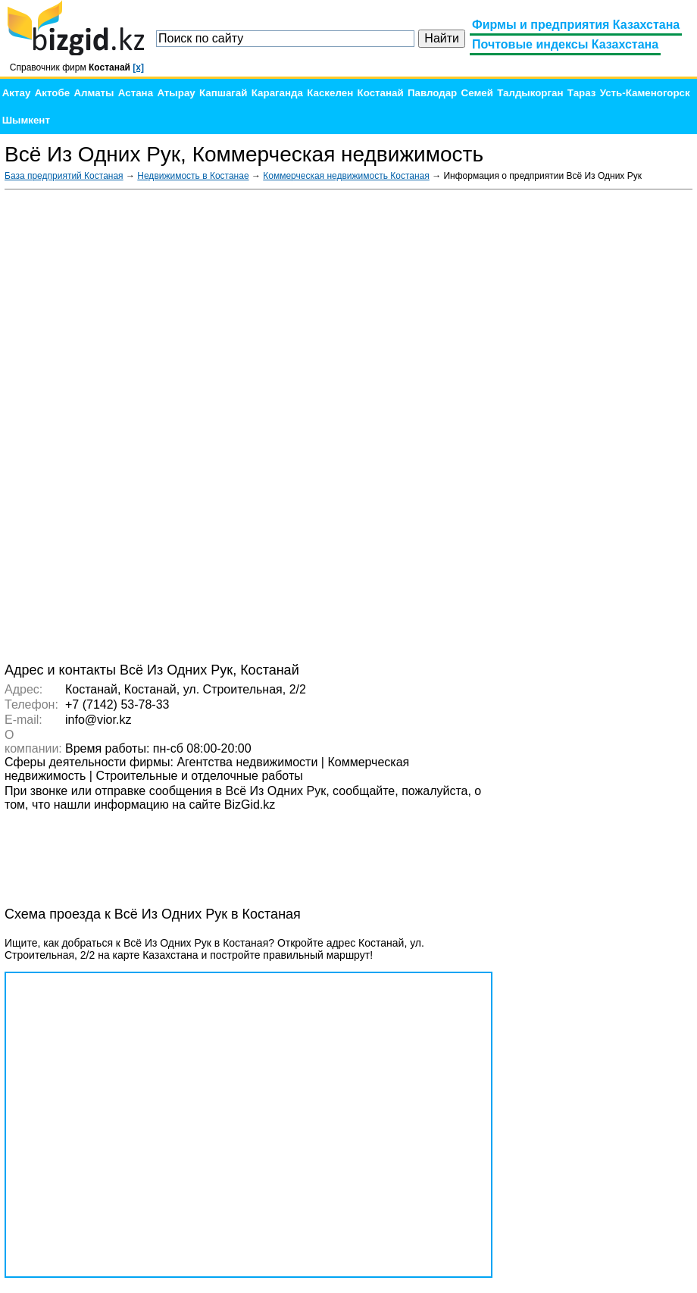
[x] (138, 67)
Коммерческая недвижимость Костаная (346, 176)
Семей (477, 93)
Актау (16, 93)
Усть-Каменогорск (645, 93)
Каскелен (330, 93)
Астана (135, 93)
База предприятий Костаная (64, 176)
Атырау (176, 93)
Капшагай (223, 93)
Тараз (581, 93)
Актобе (52, 93)
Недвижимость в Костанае (192, 176)
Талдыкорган (530, 93)
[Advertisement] (578, 424)
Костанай (381, 93)
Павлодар (432, 93)
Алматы (93, 93)
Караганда (277, 93)
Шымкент (26, 120)
